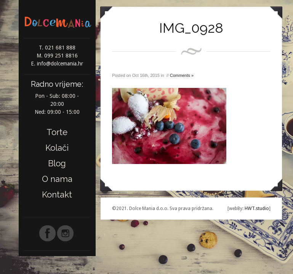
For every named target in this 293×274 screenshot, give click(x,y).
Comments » (182, 75)
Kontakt (57, 194)
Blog (57, 163)
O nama (57, 179)
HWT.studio (256, 208)
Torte (56, 132)
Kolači (57, 148)
